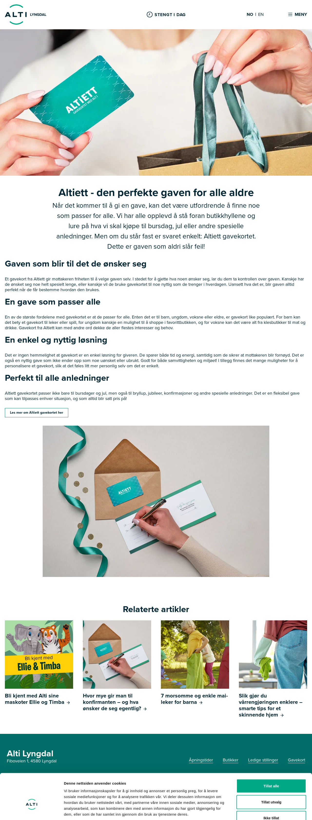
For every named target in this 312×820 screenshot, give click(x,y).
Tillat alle (271, 756)
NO (250, 14)
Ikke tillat (271, 788)
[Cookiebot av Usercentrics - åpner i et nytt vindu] (31, 810)
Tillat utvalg (271, 772)
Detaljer (259, 810)
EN (261, 14)
